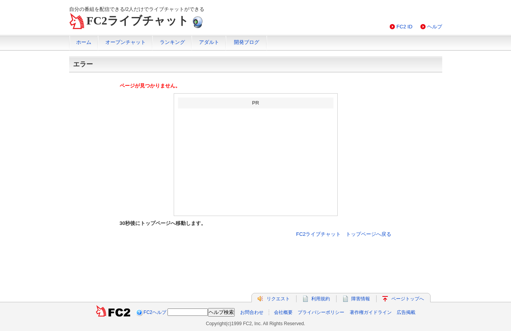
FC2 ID (404, 27)
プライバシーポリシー (321, 312)
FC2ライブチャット (138, 20)
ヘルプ (434, 27)
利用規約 (320, 298)
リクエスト (278, 298)
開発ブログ (246, 42)
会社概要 (283, 312)
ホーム (83, 42)
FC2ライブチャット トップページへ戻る (344, 234)
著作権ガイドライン (371, 312)
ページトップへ (407, 298)
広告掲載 (406, 312)
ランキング (172, 42)
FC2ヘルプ (154, 312)
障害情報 (360, 298)
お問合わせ (251, 312)
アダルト (209, 42)
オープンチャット (125, 42)
